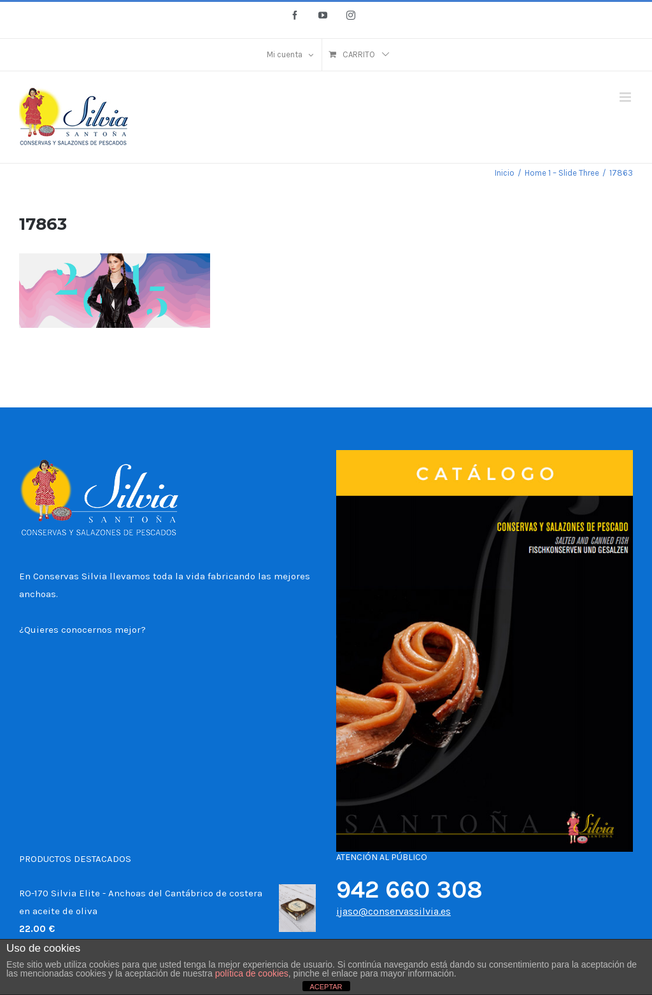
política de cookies (251, 973)
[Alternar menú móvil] (626, 97)
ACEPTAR (325, 987)
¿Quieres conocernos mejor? (82, 629)
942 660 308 (409, 889)
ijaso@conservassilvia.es (393, 911)
